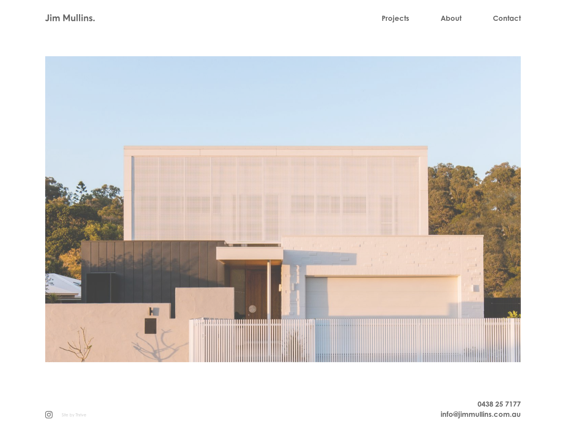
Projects (395, 18)
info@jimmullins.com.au (481, 414)
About (451, 18)
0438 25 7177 (499, 404)
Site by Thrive (74, 415)
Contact (507, 18)
